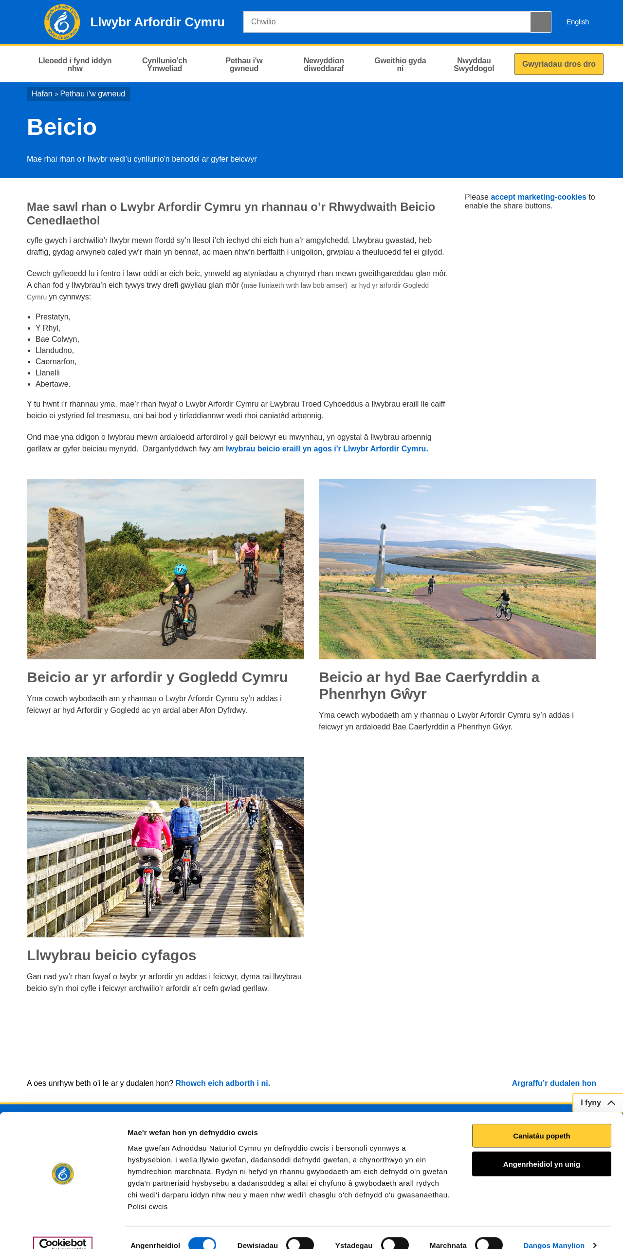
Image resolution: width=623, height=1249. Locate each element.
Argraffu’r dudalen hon (554, 1083)
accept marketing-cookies (538, 197)
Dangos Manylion (554, 1230)
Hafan (42, 94)
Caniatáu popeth (541, 1120)
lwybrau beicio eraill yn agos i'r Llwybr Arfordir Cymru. (327, 449)
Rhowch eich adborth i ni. (222, 1083)
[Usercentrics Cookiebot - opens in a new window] (63, 1230)
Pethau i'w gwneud (92, 94)
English (577, 22)
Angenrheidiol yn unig (541, 1148)
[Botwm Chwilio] (540, 22)
